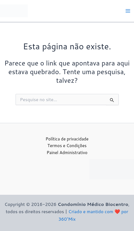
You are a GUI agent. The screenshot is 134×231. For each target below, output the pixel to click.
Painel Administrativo (67, 152)
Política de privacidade (66, 139)
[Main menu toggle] (128, 11)
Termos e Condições (66, 146)
